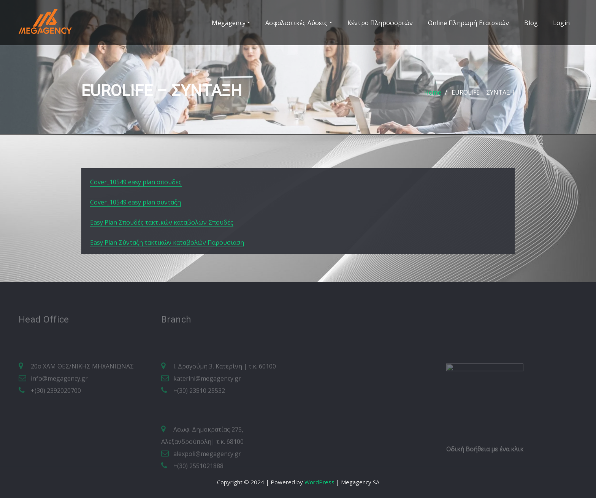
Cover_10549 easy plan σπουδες (136, 199)
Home (432, 97)
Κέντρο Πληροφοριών (380, 23)
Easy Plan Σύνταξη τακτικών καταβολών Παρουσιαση (167, 259)
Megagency (231, 23)
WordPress (319, 482)
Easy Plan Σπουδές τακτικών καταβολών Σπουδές (161, 239)
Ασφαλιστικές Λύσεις (298, 23)
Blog (531, 23)
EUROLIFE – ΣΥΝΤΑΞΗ (483, 97)
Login (561, 23)
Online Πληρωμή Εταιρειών (468, 23)
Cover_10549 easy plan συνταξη (135, 219)
